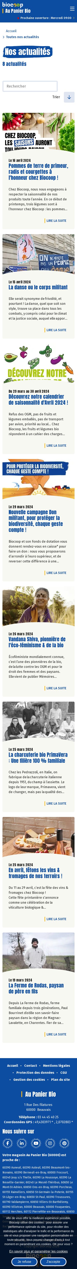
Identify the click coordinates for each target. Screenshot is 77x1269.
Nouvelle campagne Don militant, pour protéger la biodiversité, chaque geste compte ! (36, 521)
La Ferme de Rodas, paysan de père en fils (36, 988)
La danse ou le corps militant (38, 287)
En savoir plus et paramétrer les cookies (38, 1251)
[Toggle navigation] (72, 10)
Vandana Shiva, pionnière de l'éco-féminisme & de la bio (37, 642)
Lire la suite (57, 221)
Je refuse (24, 1261)
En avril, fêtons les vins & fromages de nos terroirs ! (35, 873)
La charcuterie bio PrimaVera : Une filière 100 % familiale (38, 758)
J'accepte (53, 1261)
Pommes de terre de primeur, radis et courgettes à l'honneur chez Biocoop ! (38, 172)
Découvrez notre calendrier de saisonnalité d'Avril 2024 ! (38, 400)
